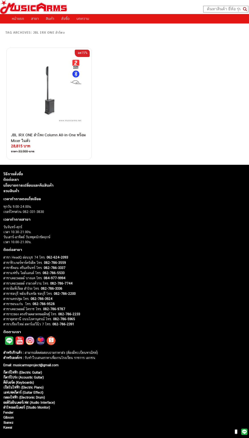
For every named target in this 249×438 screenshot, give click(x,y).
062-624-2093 (57, 245)
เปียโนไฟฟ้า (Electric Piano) (23, 375)
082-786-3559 (55, 250)
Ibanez (8, 410)
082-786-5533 (53, 260)
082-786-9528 (44, 291)
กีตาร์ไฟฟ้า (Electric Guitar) (22, 360)
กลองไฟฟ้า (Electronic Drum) (24, 385)
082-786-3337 (54, 255)
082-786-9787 (54, 297)
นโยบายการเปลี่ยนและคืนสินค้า (28, 172)
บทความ (83, 18)
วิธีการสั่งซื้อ (13, 161)
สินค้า (50, 18)
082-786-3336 (51, 276)
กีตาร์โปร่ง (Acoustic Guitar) (23, 365)
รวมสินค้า (11, 178)
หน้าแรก (18, 18)
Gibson (8, 405)
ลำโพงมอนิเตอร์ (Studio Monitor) (26, 395)
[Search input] (224, 9)
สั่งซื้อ (65, 18)
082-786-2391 (63, 312)
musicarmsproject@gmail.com (35, 352)
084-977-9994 (54, 266)
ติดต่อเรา (11, 167)
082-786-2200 (65, 281)
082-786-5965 (64, 307)
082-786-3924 (41, 286)
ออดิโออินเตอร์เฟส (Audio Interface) (29, 390)
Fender (8, 400)
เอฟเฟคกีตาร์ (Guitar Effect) (23, 380)
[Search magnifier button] (245, 9)
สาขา (35, 18)
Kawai (7, 415)
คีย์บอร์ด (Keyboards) (18, 370)
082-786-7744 (61, 271)
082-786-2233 (69, 302)
